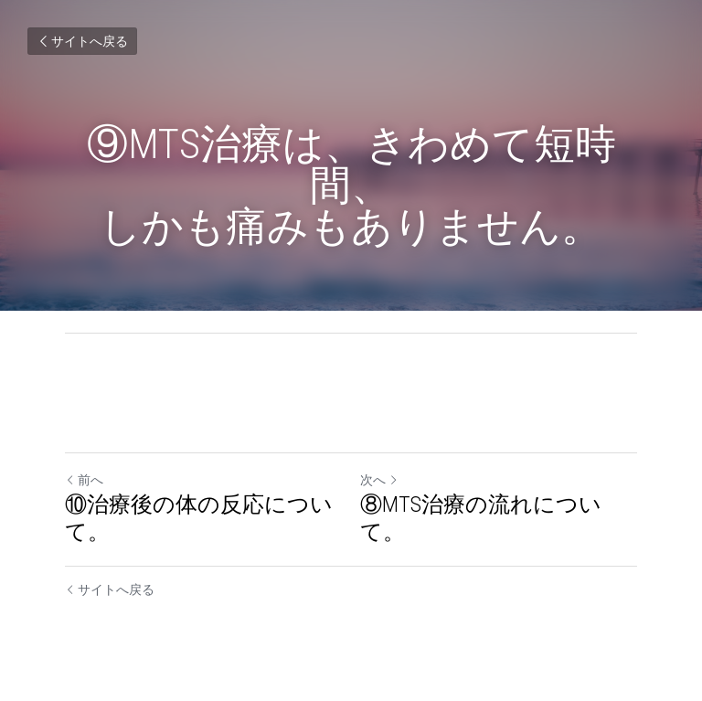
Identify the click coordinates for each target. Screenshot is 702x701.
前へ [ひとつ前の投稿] (84, 480)
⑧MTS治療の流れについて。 (480, 518)
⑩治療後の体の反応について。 (199, 518)
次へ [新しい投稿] (379, 480)
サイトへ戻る (82, 41)
